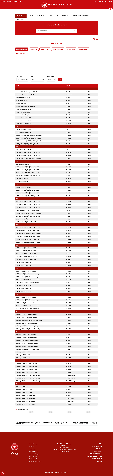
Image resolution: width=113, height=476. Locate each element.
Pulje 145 (68, 308)
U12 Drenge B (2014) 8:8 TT (23, 265)
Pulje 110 (68, 317)
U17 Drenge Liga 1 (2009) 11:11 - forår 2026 (28, 152)
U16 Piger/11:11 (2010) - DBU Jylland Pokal (28, 175)
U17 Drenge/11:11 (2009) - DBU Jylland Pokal (29, 158)
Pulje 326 (68, 138)
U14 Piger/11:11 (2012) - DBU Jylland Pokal (28, 216)
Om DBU (3, 1)
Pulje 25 (68, 363)
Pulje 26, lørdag (70, 375)
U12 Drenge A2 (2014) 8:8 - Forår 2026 (26, 250)
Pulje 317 (68, 276)
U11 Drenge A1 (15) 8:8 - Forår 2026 (26, 271)
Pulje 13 (68, 346)
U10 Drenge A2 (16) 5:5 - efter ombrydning (28, 305)
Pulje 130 (68, 300)
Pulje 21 (68, 262)
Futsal (99, 461)
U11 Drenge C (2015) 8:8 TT (23, 288)
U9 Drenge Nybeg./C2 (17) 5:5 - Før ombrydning (29, 320)
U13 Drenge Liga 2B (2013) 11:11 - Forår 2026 (28, 242)
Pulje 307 (68, 274)
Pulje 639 (68, 207)
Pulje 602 (68, 201)
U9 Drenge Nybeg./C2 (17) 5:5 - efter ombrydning (29, 328)
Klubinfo (33, 49)
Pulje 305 (68, 250)
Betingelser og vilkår (35, 461)
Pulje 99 (68, 222)
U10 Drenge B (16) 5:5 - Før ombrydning (27, 300)
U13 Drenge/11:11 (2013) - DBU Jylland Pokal (29, 233)
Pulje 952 (68, 230)
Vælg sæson (19, 76)
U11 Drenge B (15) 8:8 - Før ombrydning (27, 276)
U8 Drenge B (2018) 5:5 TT (23, 355)
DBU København (96, 454)
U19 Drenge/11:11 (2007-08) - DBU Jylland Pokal (29, 141)
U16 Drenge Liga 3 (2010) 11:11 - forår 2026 (28, 169)
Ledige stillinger (34, 454)
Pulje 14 (68, 271)
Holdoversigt (21, 49)
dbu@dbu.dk (65, 451)
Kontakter (45, 49)
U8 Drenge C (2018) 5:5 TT (23, 357)
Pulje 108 (68, 326)
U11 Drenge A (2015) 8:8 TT (23, 291)
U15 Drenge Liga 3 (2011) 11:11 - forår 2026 (28, 193)
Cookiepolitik (33, 459)
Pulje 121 (68, 305)
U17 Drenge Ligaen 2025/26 (23, 149)
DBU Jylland (97, 451)
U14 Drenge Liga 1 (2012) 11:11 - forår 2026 (28, 201)
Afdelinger (32, 449)
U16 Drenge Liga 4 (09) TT (23, 178)
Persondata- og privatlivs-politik (56, 472)
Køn (32, 76)
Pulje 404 (68, 152)
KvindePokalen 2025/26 (22, 115)
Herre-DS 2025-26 (21, 103)
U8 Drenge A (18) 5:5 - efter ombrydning (27, 343)
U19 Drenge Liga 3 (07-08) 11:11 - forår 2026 (28, 138)
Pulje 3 (68, 103)
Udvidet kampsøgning (81, 15)
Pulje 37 (68, 340)
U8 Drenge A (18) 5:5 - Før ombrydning (26, 334)
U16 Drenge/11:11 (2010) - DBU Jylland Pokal (29, 172)
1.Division (69, 94)
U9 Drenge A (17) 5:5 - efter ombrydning (27, 323)
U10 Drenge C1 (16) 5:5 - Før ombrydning (27, 302)
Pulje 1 (68, 91)
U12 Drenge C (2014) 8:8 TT (23, 262)
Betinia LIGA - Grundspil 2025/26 (25, 94)
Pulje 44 (68, 120)
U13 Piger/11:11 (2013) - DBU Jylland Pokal (28, 236)
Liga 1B (68, 210)
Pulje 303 (68, 135)
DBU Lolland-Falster (94, 456)
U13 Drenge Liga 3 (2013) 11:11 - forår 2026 (28, 227)
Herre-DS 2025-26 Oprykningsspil (25, 106)
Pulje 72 (68, 178)
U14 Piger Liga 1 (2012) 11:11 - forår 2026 (27, 210)
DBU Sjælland (97, 459)
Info (89, 91)
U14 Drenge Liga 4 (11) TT (23, 219)
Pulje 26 (68, 369)
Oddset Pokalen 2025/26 (23, 97)
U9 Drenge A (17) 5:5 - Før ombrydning (26, 314)
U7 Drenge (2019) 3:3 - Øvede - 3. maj (26, 363)
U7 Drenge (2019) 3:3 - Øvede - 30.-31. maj (28, 375)
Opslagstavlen (22, 53)
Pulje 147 (68, 302)
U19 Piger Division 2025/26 (23, 132)
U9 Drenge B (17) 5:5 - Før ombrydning (26, 317)
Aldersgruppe (51, 76)
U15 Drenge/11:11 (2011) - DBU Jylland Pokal (29, 196)
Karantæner (83, 49)
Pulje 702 (68, 239)
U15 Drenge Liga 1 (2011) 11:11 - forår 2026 (28, 190)
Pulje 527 (68, 193)
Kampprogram (58, 49)
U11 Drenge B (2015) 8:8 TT (23, 285)
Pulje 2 (68, 106)
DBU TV (9, 1)
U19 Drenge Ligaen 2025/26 (23, 129)
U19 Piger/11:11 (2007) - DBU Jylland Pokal (28, 143)
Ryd (60, 79)
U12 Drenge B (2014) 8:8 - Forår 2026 (26, 253)
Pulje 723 (68, 242)
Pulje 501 (68, 190)
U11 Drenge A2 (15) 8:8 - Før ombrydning (27, 274)
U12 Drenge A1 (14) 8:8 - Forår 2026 (26, 248)
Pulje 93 (68, 219)
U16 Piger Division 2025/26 (23, 164)
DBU (100, 444)
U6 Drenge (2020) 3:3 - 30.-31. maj (25, 395)
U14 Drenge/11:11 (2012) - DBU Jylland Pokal (29, 213)
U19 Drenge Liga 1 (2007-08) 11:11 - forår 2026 (29, 135)
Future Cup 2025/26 (21, 100)
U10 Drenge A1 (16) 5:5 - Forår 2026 (26, 297)
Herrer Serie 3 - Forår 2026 (23, 120)
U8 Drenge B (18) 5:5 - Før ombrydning (26, 337)
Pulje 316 (68, 282)
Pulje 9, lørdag (70, 398)
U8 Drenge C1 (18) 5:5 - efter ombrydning (27, 349)
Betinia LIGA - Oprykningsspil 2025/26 (26, 91)
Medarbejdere (33, 451)
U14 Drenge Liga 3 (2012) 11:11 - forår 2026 (28, 204)
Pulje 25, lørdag (70, 378)
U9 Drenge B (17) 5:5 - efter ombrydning (27, 326)
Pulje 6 (68, 285)
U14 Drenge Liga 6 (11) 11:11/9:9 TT (26, 222)
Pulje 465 (68, 169)
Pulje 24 (68, 297)
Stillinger (71, 49)
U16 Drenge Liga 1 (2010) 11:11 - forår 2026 (28, 167)
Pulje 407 (68, 155)
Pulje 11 (68, 117)
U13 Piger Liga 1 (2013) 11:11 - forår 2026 (27, 230)
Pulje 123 (68, 320)
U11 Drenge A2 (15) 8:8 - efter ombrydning (28, 279)
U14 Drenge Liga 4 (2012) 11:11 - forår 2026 (28, 207)
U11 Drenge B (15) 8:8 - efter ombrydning (27, 282)
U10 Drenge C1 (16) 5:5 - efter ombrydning (27, 308)
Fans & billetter (17, 1)
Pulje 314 (68, 253)
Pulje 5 (68, 248)
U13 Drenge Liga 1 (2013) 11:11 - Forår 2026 (28, 239)
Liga (67, 129)
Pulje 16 (68, 265)
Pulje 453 (68, 167)
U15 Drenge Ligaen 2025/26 (23, 187)
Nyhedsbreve (33, 444)
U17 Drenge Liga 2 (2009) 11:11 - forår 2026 (28, 155)
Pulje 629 (68, 204)
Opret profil (107, 1)
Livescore (21, 19)
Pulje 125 (68, 328)
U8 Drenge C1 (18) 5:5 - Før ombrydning (27, 340)
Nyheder (31, 446)
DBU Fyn (99, 449)
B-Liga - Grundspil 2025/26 (23, 109)
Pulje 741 (68, 227)
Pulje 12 (68, 288)
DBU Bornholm (96, 446)
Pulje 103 (68, 314)
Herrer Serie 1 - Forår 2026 (23, 117)
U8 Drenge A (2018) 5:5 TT (23, 352)
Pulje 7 (68, 355)
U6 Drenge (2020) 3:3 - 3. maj (24, 386)
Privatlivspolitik (34, 456)
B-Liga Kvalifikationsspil (23, 112)
